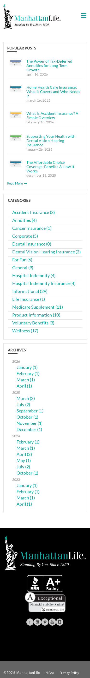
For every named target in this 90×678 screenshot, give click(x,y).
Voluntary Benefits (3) (33, 323)
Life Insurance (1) (28, 299)
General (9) (22, 267)
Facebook (30, 622)
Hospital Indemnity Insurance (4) (44, 283)
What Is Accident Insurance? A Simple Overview (52, 115)
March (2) (26, 398)
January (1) (27, 367)
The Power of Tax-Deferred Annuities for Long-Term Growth (49, 65)
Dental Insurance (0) (31, 244)
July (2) (23, 404)
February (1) (28, 373)
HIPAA (50, 672)
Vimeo (44, 622)
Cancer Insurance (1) (31, 228)
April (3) (24, 454)
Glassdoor (59, 622)
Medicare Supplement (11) (37, 307)
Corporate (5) (25, 236)
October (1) (27, 417)
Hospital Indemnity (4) (34, 275)
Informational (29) (30, 291)
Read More (17, 183)
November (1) (30, 423)
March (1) (26, 380)
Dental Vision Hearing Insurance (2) (46, 252)
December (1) (29, 429)
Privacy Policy (69, 672)
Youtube (52, 622)
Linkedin (37, 622)
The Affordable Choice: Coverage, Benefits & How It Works (50, 166)
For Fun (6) (22, 260)
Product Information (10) (36, 315)
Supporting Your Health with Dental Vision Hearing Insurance (50, 140)
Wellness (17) (25, 331)
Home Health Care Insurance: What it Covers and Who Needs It (53, 91)
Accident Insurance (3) (33, 212)
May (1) (24, 460)
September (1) (30, 411)
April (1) (24, 386)
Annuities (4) (24, 220)
